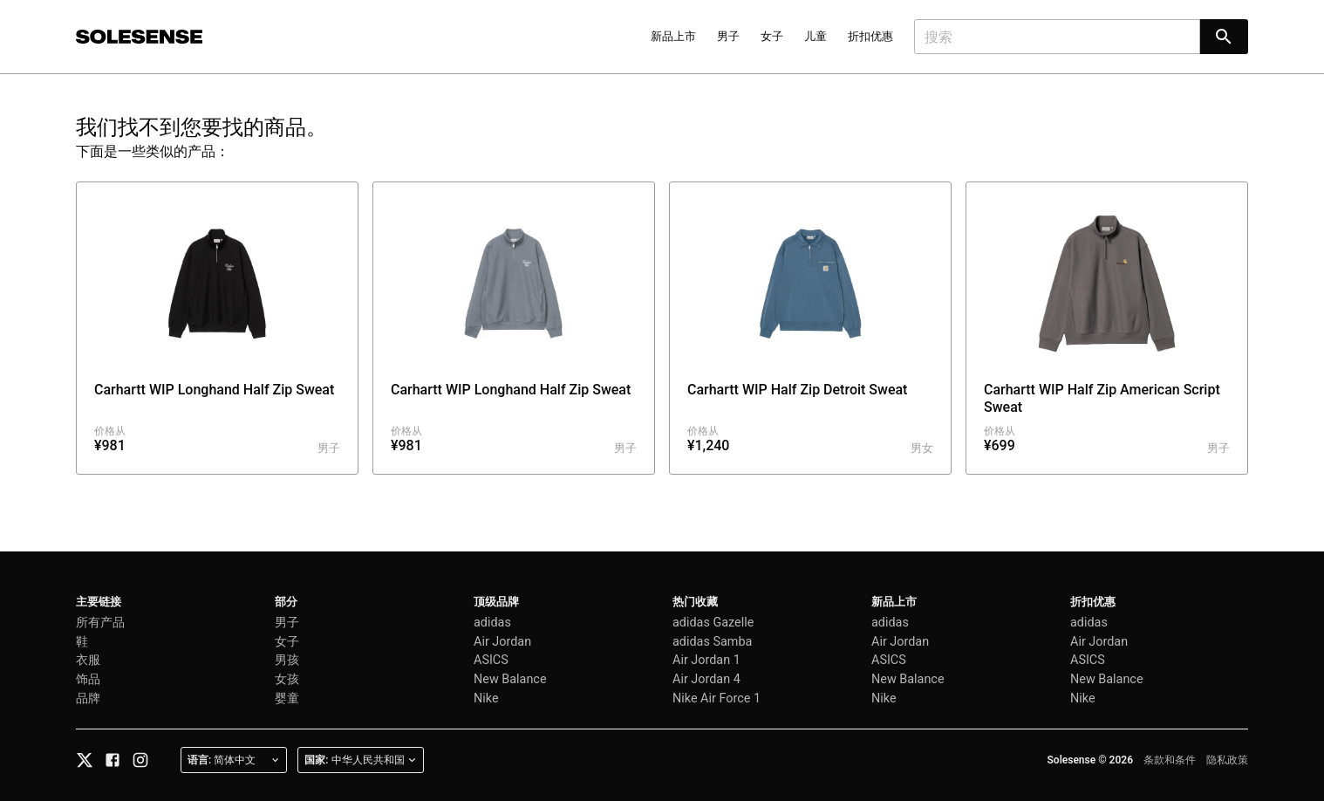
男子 (728, 36)
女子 (772, 36)
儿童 (815, 36)
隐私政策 (1227, 760)
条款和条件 (1169, 760)
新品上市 (673, 36)
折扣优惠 (870, 36)
